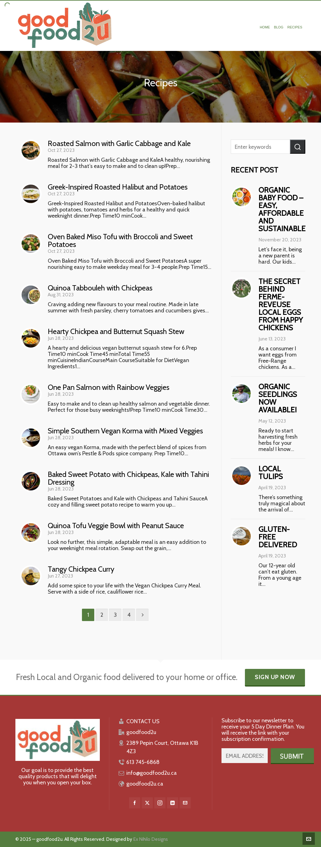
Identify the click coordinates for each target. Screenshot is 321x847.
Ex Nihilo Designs (150, 839)
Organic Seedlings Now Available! (277, 398)
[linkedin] (172, 802)
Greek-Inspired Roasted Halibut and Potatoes (118, 186)
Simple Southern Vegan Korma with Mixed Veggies (125, 430)
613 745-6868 (143, 762)
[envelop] (185, 802)
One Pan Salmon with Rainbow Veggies (108, 387)
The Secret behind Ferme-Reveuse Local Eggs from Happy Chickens (280, 304)
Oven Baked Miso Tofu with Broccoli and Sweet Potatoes (120, 240)
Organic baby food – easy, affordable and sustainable (282, 209)
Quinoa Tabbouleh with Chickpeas (100, 287)
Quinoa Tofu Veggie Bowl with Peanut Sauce (116, 525)
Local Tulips (270, 472)
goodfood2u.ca (144, 783)
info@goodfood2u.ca (151, 773)
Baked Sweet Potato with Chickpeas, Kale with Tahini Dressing (128, 478)
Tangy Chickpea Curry (81, 569)
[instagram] (159, 802)
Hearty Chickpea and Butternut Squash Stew (116, 331)
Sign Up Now (275, 677)
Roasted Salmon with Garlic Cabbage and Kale (119, 143)
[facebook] (134, 802)
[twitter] (147, 802)
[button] (297, 147)
